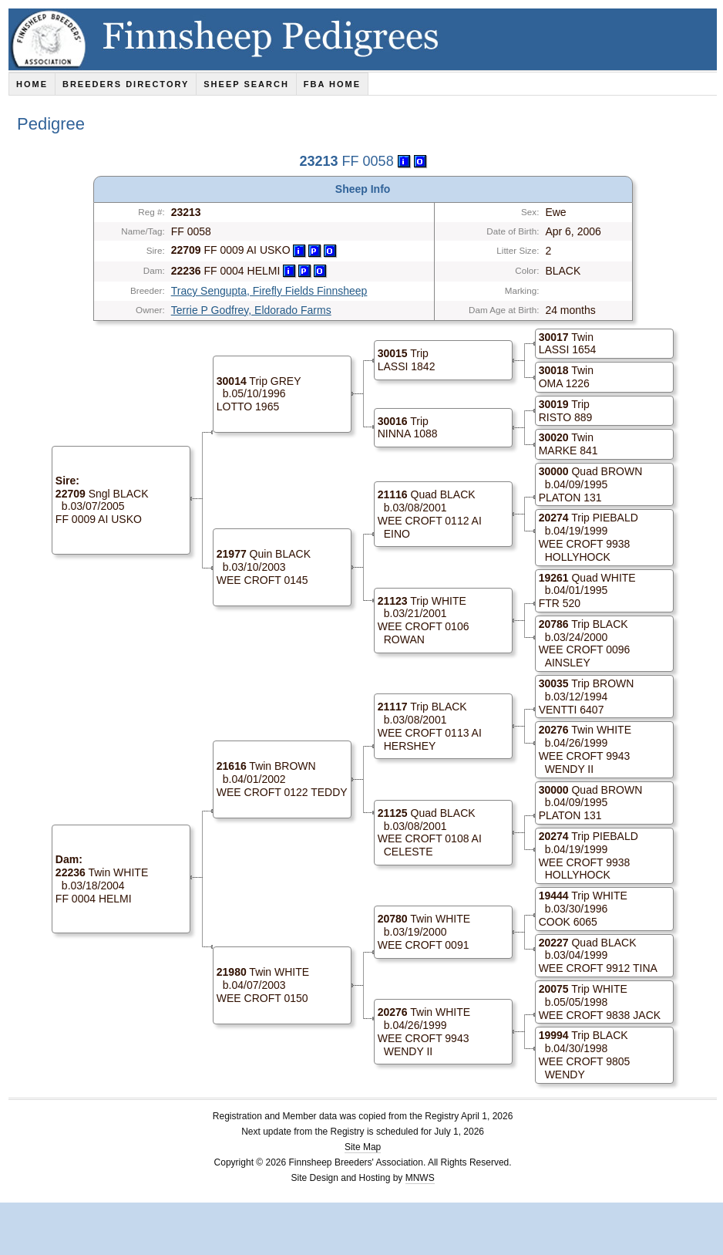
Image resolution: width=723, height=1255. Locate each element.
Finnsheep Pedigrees (365, 39)
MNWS (420, 1177)
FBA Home (332, 84)
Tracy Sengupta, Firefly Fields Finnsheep (269, 291)
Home (32, 84)
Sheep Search (246, 84)
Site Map (363, 1147)
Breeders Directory (125, 84)
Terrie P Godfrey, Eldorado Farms (251, 310)
